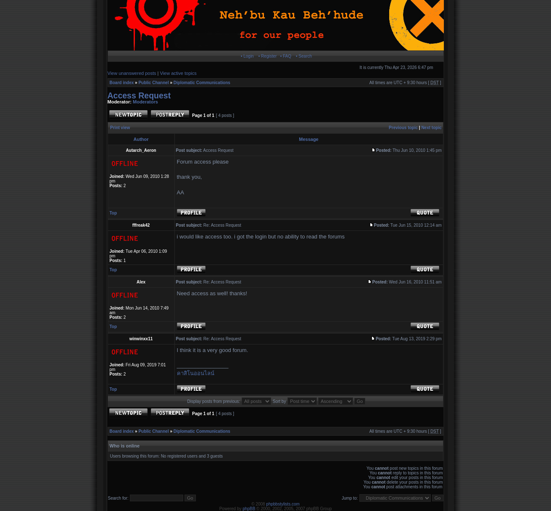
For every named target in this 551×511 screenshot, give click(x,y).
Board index (122, 82)
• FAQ (285, 56)
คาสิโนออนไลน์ (195, 373)
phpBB (249, 508)
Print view (120, 127)
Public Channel (153, 82)
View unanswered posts (132, 73)
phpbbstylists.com (282, 504)
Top (113, 213)
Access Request (139, 95)
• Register (267, 56)
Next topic (431, 127)
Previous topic (403, 127)
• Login (247, 56)
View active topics (178, 73)
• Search (304, 56)
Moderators (145, 101)
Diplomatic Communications (202, 82)
